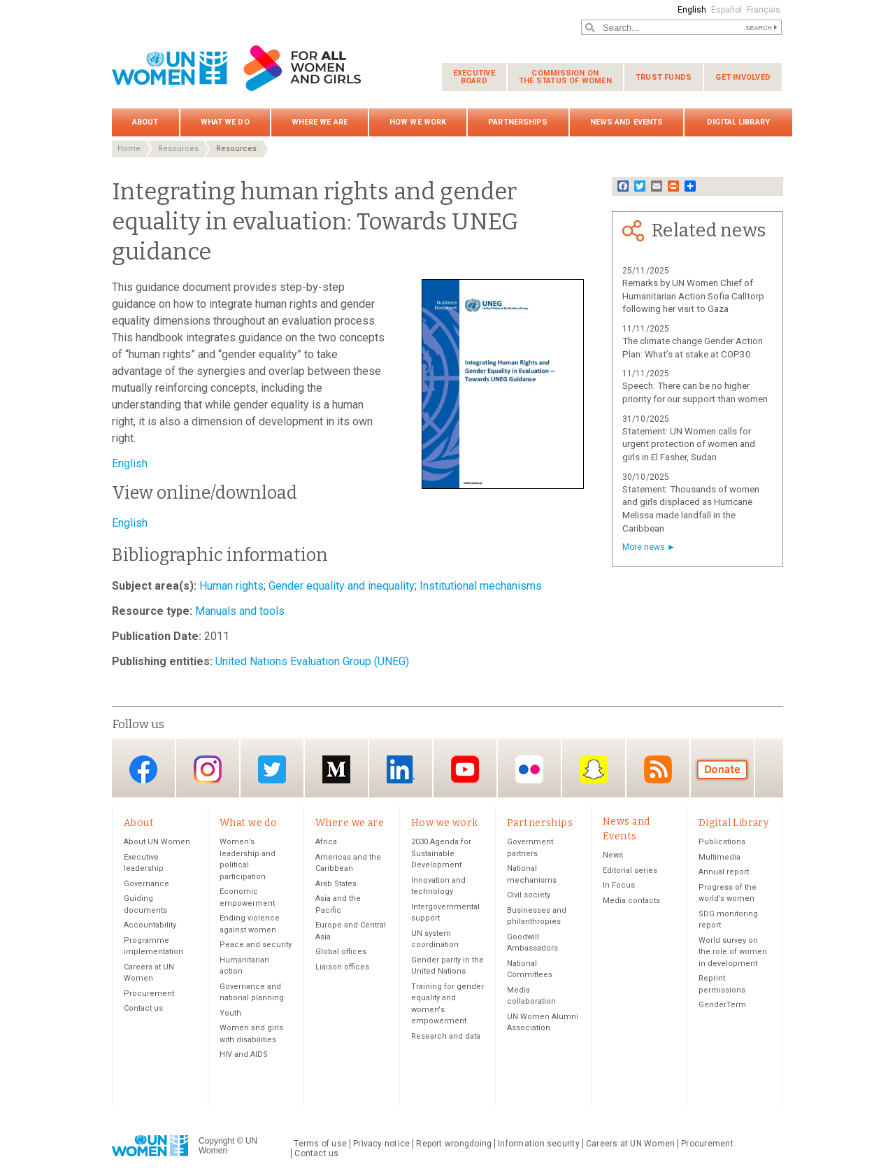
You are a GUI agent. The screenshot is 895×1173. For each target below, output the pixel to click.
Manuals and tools (238, 611)
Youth (230, 1013)
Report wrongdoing (454, 1144)
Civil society (528, 895)
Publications (722, 841)
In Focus (619, 885)
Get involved (743, 77)
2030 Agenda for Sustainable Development (441, 853)
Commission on (565, 77)
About (145, 122)
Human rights (230, 585)
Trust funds (664, 77)
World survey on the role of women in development (733, 952)
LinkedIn (400, 769)
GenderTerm (722, 1004)
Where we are (320, 122)
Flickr (529, 769)
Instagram (207, 769)
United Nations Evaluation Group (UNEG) (311, 661)
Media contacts (631, 900)
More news (643, 547)
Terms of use (320, 1144)
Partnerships (517, 122)
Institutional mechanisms (479, 585)
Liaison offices (342, 967)
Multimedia (719, 857)
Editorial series (630, 870)
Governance (146, 883)
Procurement (149, 993)
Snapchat (593, 769)
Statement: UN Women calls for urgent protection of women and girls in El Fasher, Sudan (688, 444)
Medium (336, 769)
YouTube (465, 769)
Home (129, 148)
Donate (722, 769)
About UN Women (157, 841)
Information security (539, 1144)
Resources (178, 148)
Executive (474, 77)
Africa (326, 841)
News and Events (627, 122)
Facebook (143, 769)
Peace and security (256, 944)
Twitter (272, 769)
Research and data (445, 1036)
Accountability (150, 925)
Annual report (724, 871)
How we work (417, 122)
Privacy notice (381, 1144)
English (692, 10)
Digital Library (738, 122)
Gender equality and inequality (340, 585)
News (613, 855)
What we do (225, 122)
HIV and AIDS (244, 1054)
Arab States (336, 883)
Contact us (143, 1008)
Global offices (340, 951)
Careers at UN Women (630, 1144)
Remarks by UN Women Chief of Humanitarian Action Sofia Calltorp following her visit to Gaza (693, 296)
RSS (657, 769)
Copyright (216, 1141)
